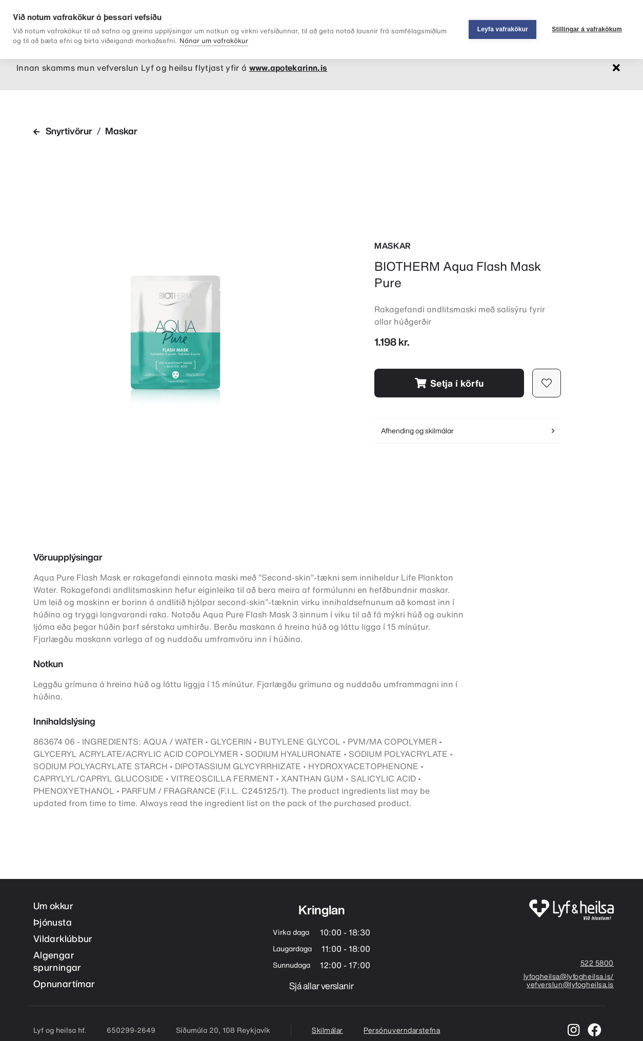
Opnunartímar (64, 983)
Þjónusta (52, 922)
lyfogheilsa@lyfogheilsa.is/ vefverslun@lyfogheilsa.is (569, 981)
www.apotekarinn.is (288, 68)
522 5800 (597, 963)
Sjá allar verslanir (321, 985)
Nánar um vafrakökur (213, 41)
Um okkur (53, 905)
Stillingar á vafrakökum (587, 29)
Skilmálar (327, 1030)
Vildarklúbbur (63, 938)
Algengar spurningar (57, 961)
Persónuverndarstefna (402, 1030)
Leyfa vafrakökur (502, 29)
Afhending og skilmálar (467, 430)
